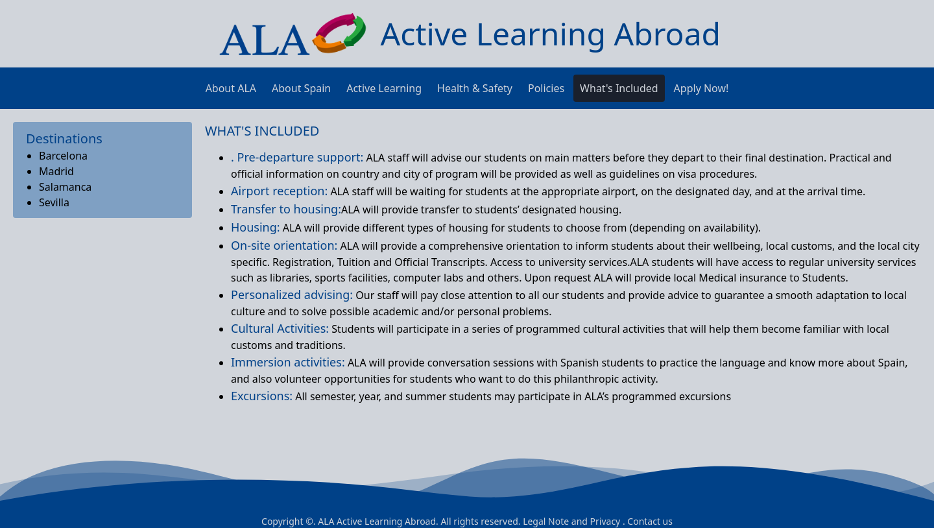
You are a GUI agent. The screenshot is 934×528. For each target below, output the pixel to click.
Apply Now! (701, 88)
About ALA (231, 88)
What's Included (619, 88)
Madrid (56, 171)
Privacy (605, 521)
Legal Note (546, 521)
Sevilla (54, 202)
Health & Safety (474, 88)
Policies (546, 88)
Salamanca (65, 187)
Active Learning (384, 88)
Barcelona (63, 156)
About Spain (301, 88)
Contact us (650, 521)
